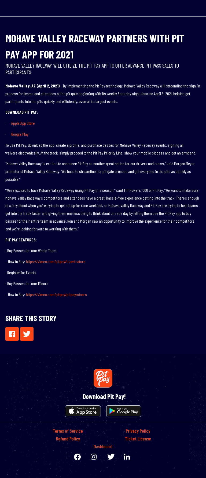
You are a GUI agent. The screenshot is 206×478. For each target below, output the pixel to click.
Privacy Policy (138, 431)
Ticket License (138, 439)
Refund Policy (68, 439)
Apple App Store (23, 123)
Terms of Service (68, 431)
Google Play (19, 134)
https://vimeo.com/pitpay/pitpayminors (56, 294)
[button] (12, 334)
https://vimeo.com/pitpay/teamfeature (55, 261)
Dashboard (103, 446)
